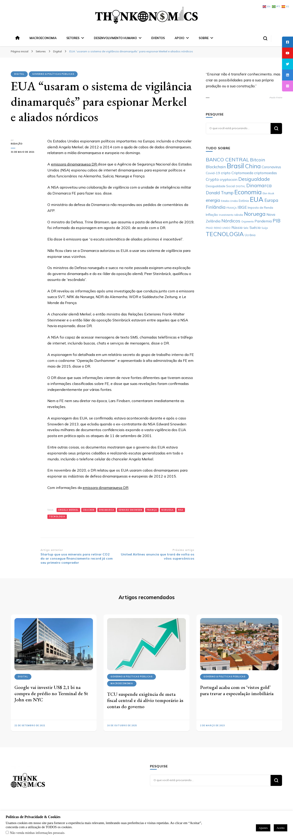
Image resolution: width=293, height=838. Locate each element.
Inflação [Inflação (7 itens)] (212, 215)
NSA (180, 510)
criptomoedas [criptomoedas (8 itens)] (265, 173)
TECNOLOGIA (57, 516)
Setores (72, 38)
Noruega (167, 510)
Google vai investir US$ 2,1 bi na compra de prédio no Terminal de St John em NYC (51, 693)
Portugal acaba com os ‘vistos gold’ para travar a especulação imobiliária (237, 690)
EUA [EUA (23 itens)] (256, 199)
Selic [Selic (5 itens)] (246, 228)
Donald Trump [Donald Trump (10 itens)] (219, 192)
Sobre (204, 38)
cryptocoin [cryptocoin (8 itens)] (228, 179)
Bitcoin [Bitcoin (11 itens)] (257, 160)
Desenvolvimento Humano (115, 38)
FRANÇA (152, 510)
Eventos (158, 38)
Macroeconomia (43, 38)
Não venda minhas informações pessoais (37, 833)
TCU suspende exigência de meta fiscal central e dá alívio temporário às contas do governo (145, 700)
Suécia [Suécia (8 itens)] (255, 227)
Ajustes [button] (263, 828)
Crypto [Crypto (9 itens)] (212, 179)
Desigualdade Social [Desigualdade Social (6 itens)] (220, 186)
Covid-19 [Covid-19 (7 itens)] (213, 173)
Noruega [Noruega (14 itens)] (255, 214)
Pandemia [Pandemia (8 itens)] (263, 221)
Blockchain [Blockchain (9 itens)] (216, 166)
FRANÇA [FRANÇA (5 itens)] (231, 207)
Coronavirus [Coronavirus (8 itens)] (271, 167)
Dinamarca (106, 510)
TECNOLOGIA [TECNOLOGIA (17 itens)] (225, 234)
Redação (16, 143)
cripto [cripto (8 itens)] (226, 173)
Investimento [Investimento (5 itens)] (226, 214)
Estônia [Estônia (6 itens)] (244, 201)
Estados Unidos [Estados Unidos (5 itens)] (229, 201)
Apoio (179, 38)
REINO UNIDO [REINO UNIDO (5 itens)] (222, 228)
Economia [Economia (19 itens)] (248, 192)
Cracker (89, 510)
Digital (19, 74)
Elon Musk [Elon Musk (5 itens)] (268, 193)
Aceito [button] (281, 828)
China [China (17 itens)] (253, 166)
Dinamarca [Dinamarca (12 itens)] (259, 185)
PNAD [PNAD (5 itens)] (209, 228)
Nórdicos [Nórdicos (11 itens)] (230, 221)
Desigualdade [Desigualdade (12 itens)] (254, 179)
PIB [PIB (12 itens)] (276, 221)
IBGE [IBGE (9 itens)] (242, 207)
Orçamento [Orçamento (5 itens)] (247, 221)
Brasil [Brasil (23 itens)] (235, 166)
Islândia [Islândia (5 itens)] (238, 214)
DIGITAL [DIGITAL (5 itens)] (240, 186)
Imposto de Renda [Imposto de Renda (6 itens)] (260, 207)
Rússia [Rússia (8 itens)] (236, 227)
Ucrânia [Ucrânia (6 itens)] (250, 235)
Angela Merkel (68, 510)
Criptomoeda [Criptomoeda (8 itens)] (242, 173)
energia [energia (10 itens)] (213, 200)
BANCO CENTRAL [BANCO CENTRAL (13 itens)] (227, 159)
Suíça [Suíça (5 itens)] (264, 228)
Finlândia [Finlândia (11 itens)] (215, 207)
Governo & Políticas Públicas (53, 74)
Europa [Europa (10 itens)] (271, 200)
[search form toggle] (265, 38)
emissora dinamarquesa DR (74, 164)
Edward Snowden (130, 510)
